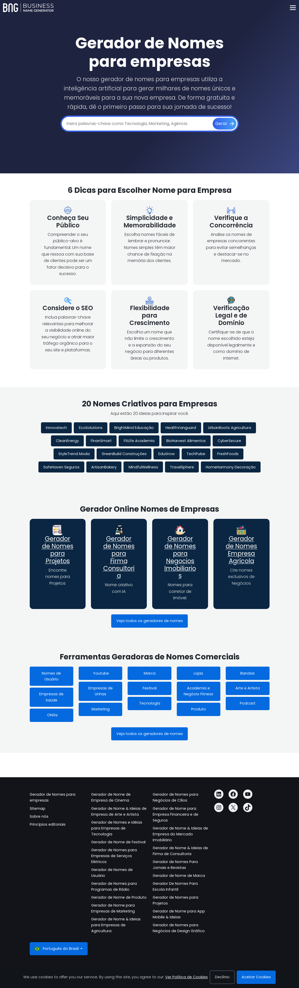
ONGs (51, 715)
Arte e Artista (247, 688)
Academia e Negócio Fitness (198, 691)
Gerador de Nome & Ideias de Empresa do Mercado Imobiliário (180, 834)
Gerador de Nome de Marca (179, 875)
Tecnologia (149, 703)
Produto (198, 709)
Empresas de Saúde (51, 696)
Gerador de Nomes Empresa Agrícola (241, 549)
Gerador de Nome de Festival (118, 842)
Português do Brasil (57, 948)
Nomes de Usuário (51, 676)
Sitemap (37, 808)
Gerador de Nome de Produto (119, 897)
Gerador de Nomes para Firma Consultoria (119, 557)
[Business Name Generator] (28, 7)
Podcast (247, 703)
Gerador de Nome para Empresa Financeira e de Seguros (175, 814)
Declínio (222, 977)
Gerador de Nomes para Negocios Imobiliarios (180, 557)
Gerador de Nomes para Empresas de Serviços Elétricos (114, 855)
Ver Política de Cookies (186, 977)
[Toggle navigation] (293, 8)
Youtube (100, 673)
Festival (150, 688)
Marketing (100, 709)
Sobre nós (39, 816)
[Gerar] (224, 124)
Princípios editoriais (48, 824)
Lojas (198, 673)
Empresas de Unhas (100, 691)
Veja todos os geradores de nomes (149, 620)
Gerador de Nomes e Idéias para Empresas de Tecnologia (116, 828)
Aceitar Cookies (256, 977)
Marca (150, 673)
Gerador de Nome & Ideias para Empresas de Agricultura (116, 925)
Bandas (247, 673)
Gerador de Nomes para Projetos (57, 549)
